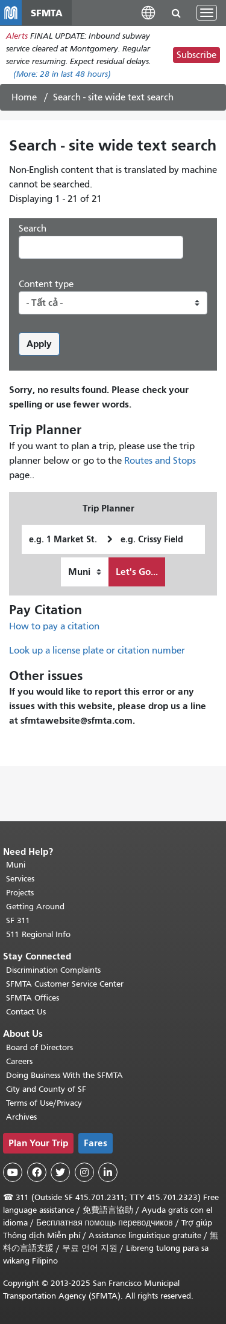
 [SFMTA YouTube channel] (12, 1172)
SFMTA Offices (32, 998)
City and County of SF (46, 1089)
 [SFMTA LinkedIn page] (108, 1172)
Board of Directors (39, 1047)
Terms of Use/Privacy (44, 1103)
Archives (21, 1117)
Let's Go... (137, 571)
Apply (39, 343)
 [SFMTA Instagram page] (84, 1172)
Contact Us (26, 1012)
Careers (19, 1061)
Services (20, 879)
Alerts (17, 36)
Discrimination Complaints (53, 970)
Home (24, 97)
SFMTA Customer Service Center (65, 984)
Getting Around (35, 906)
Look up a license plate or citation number (97, 650)
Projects (20, 893)
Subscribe (196, 55)
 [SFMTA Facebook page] (37, 1172)
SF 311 (18, 920)
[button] (148, 12)
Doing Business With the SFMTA (64, 1075)
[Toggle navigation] (206, 13)
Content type (46, 284)
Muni (15, 865)
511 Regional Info (38, 934)
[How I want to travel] (84, 571)
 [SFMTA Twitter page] (60, 1172)
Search (32, 228)
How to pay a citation (54, 626)
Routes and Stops (160, 460)
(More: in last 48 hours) (62, 74)
